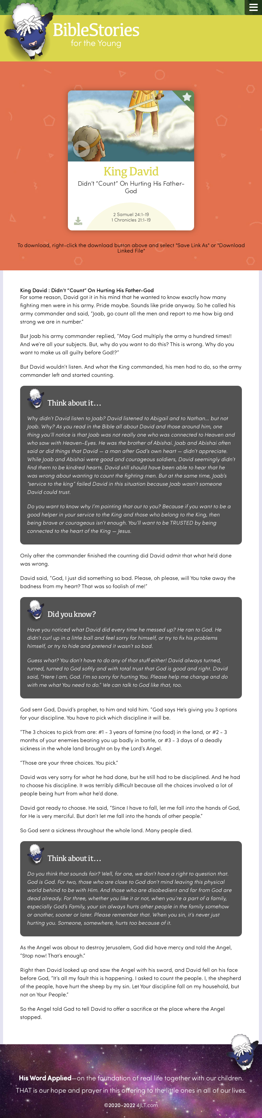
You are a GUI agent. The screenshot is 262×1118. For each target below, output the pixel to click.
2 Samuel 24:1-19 (131, 214)
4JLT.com (147, 1104)
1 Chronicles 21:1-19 (131, 220)
